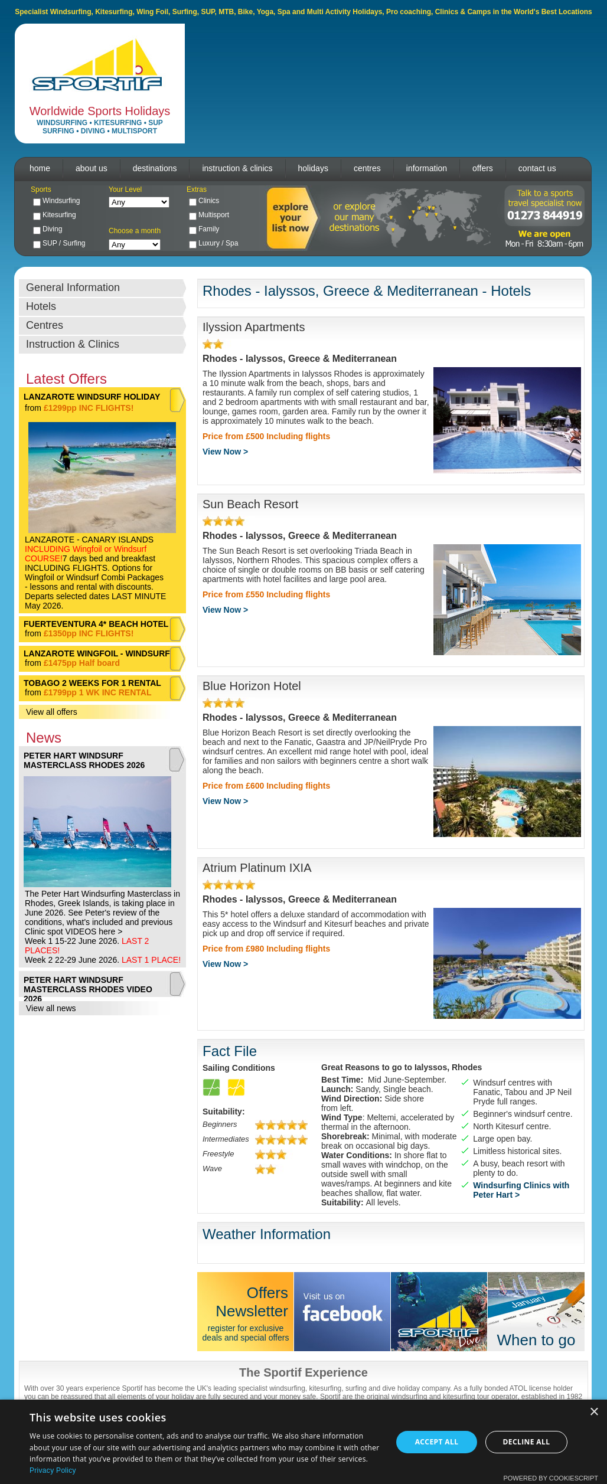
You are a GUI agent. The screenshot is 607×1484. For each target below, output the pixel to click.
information (426, 168)
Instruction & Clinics (72, 344)
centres (367, 168)
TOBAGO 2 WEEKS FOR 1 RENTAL (92, 683)
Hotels (41, 306)
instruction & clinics (237, 168)
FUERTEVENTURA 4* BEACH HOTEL (96, 624)
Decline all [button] (526, 1442)
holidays (313, 168)
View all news (51, 1008)
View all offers (51, 712)
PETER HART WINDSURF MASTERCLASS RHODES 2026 (84, 760)
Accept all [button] (437, 1442)
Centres (44, 325)
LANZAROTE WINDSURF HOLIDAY (92, 396)
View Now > (225, 451)
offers (482, 168)
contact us (537, 168)
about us (91, 168)
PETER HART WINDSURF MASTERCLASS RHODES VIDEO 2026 (88, 989)
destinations (155, 168)
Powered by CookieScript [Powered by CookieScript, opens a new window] (550, 1478)
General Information (73, 287)
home (40, 168)
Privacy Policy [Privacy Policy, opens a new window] (53, 1470)
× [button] (593, 1412)
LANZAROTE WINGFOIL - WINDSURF (97, 653)
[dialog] (303, 1442)
